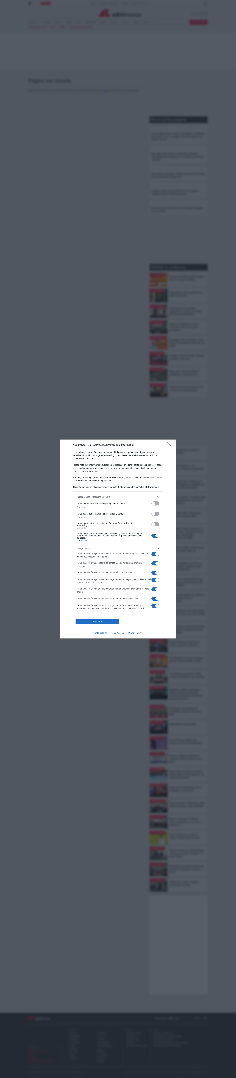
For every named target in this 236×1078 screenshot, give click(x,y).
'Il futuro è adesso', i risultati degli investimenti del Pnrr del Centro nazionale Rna (187, 500)
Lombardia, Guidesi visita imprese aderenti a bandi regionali (186, 549)
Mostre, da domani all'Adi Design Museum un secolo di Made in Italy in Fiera (186, 853)
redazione (178, 1072)
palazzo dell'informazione (167, 1046)
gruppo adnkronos (163, 1033)
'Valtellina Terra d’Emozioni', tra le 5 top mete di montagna (186, 389)
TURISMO (101, 1033)
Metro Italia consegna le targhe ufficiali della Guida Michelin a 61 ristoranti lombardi (186, 774)
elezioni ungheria (37, 27)
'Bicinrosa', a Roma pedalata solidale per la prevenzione (184, 373)
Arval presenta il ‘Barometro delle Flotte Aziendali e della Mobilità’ (187, 805)
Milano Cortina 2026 (136, 1046)
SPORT (78, 22)
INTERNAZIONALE (101, 1046)
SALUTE (102, 22)
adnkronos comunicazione (167, 1036)
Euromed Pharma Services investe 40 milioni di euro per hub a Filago (187, 612)
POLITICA (58, 22)
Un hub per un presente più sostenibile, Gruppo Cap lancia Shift (185, 711)
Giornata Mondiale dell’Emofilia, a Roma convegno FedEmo (187, 278)
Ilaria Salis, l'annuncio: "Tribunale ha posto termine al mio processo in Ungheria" (178, 175)
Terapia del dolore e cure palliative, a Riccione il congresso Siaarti (186, 468)
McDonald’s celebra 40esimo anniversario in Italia (184, 883)
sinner (62, 27)
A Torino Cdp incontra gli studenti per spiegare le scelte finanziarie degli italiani (187, 629)
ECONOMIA (46, 22)
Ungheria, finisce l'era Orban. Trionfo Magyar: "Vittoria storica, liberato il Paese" (175, 192)
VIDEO (136, 22)
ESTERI (69, 22)
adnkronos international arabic (170, 1042)
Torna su (201, 1018)
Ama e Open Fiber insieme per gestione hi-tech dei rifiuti (185, 514)
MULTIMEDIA (101, 1054)
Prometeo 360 (133, 1033)
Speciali (129, 1029)
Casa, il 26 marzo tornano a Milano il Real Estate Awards (184, 836)
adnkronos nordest (163, 1039)
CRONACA (32, 22)
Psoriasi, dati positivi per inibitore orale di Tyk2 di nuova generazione (187, 597)
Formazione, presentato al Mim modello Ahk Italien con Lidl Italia (187, 675)
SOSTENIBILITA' (101, 1042)
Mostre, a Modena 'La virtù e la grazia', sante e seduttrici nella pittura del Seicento (185, 566)
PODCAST (147, 22)
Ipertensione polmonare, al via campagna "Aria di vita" (185, 789)
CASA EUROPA (100, 1050)
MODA (72, 1055)
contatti (169, 1072)
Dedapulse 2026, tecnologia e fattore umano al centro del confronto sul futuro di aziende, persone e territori (185, 694)
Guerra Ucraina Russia (81, 27)
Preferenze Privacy (199, 1072)
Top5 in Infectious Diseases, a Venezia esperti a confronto (184, 644)
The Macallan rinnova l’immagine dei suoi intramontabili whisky (186, 660)
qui (105, 90)
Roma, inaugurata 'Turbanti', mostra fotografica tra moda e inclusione (184, 821)
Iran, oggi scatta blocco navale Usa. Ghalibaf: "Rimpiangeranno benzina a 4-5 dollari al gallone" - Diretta (177, 156)
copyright (141, 1072)
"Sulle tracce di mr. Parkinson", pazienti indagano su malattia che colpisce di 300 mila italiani (186, 484)
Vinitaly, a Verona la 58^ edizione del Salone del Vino (186, 357)
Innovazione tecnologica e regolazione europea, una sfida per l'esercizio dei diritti (185, 311)
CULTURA (114, 22)
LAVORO (100, 1039)
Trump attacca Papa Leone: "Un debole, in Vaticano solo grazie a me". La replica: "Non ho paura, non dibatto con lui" (178, 136)
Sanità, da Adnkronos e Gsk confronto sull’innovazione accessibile (183, 327)
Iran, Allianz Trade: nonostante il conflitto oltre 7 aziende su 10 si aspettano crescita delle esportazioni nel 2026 (186, 533)
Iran (52, 27)
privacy (161, 1072)
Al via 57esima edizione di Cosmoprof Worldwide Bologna (186, 741)
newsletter (130, 1072)
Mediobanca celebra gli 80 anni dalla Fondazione (185, 294)
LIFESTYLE (73, 1058)
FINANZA (73, 1049)
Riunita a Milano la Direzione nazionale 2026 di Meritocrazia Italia (185, 758)
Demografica (133, 1039)
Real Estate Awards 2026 (182, 724)
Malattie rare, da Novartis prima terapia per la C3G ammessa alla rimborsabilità (186, 582)
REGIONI (100, 1061)
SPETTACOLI (90, 22)
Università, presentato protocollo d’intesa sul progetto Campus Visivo (186, 869)
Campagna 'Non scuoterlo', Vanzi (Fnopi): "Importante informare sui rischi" (187, 342)
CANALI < (126, 22)
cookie (187, 1072)
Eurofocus (131, 1036)
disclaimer (151, 1072)
